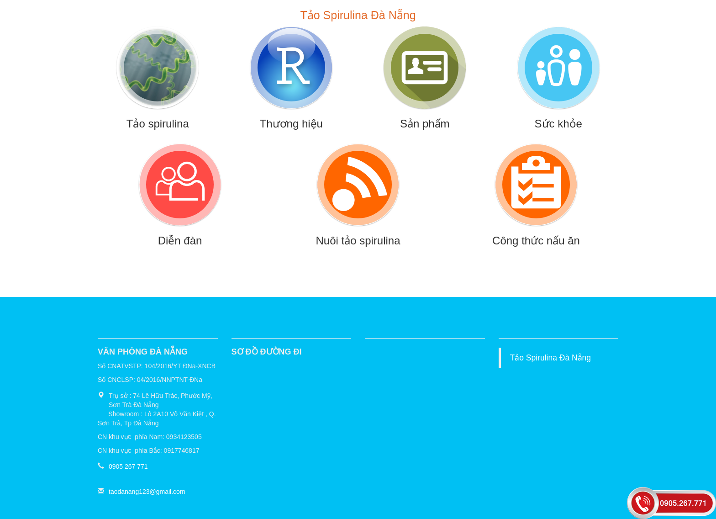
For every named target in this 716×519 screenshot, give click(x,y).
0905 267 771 (128, 466)
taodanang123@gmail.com (147, 491)
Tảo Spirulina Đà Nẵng (550, 357)
